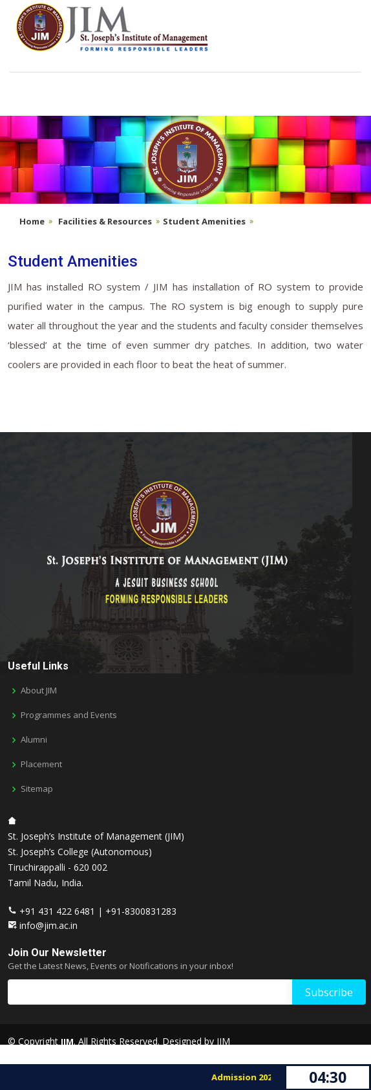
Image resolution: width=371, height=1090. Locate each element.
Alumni (34, 740)
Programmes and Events (69, 715)
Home (32, 221)
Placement (41, 764)
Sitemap (37, 789)
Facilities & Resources (105, 221)
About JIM (39, 690)
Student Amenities (204, 221)
